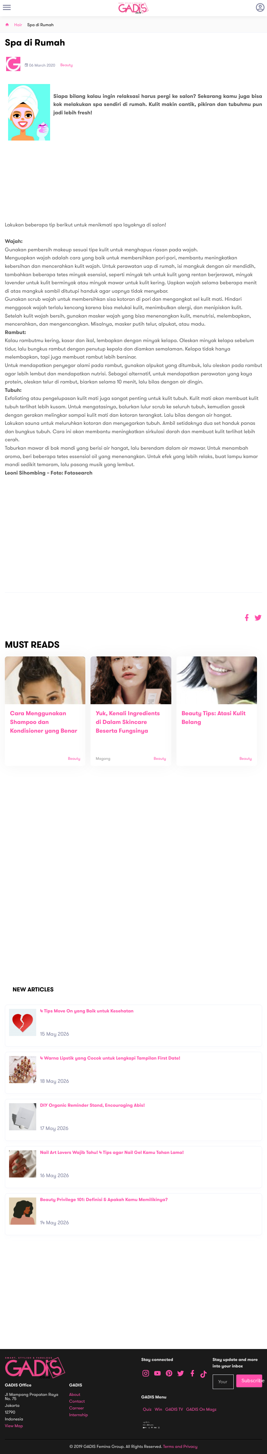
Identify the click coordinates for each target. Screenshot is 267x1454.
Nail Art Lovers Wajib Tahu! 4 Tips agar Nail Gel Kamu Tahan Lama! (112, 1152)
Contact (77, 1401)
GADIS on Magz (201, 1409)
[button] (258, 617)
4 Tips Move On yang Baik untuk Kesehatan (87, 1011)
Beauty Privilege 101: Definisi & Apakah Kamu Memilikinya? (104, 1200)
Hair (18, 25)
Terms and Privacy (180, 1446)
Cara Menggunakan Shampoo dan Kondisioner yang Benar (43, 722)
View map (14, 1426)
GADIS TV (174, 1409)
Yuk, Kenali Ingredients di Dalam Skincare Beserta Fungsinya (128, 722)
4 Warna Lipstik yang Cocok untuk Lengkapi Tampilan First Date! (110, 1058)
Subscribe (251, 1380)
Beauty (66, 65)
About (74, 1395)
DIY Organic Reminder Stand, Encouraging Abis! (92, 1105)
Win (158, 1409)
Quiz (147, 1409)
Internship (78, 1415)
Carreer (76, 1408)
